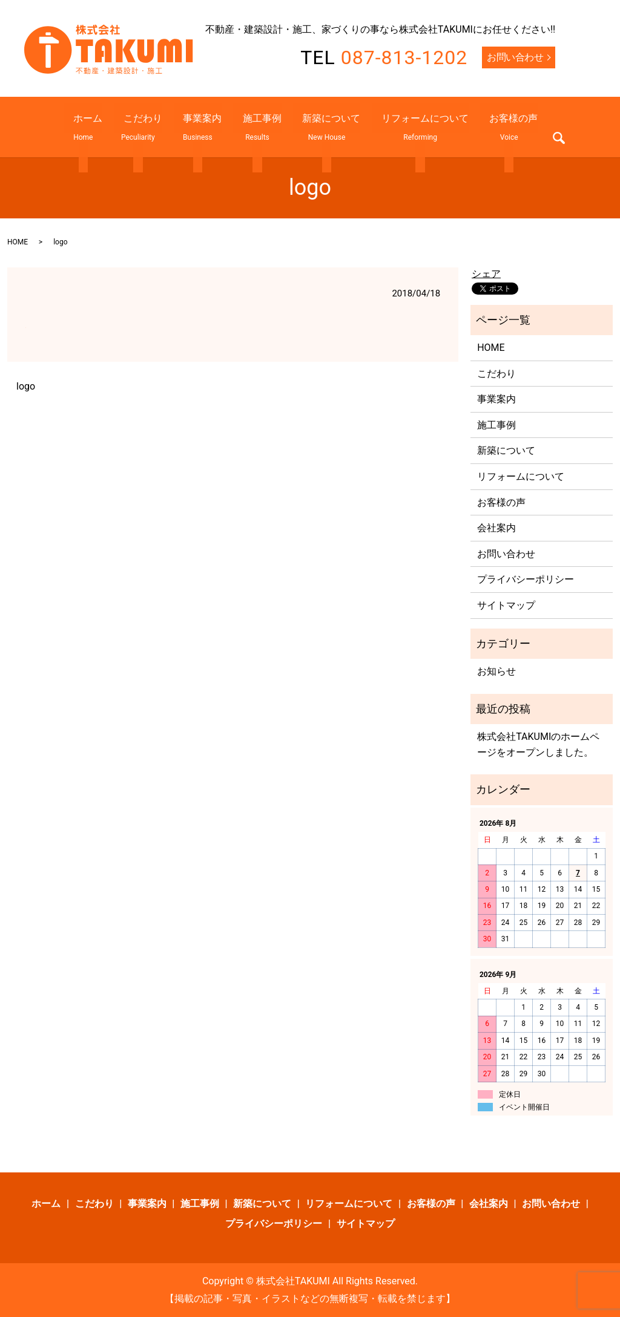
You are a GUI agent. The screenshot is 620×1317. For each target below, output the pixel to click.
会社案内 (496, 528)
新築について (318, 127)
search (526, 129)
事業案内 (207, 127)
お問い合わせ (515, 57)
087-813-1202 (404, 57)
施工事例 (257, 127)
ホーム (111, 127)
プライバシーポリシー (525, 579)
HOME (17, 242)
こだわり (156, 127)
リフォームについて (402, 127)
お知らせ (496, 671)
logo (25, 386)
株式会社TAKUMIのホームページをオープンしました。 (538, 744)
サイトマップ (506, 605)
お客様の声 (481, 127)
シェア (486, 273)
